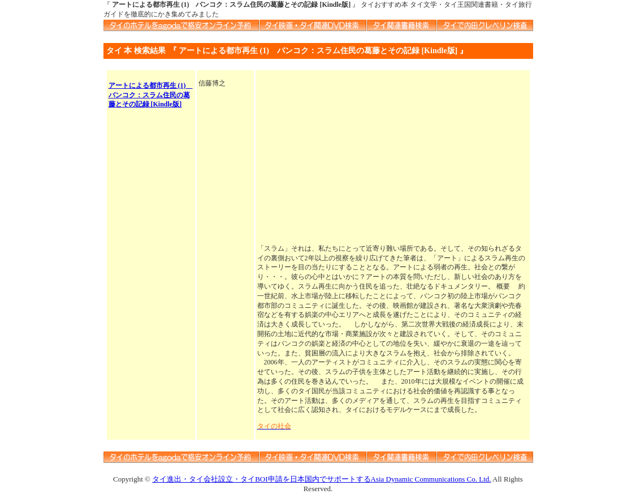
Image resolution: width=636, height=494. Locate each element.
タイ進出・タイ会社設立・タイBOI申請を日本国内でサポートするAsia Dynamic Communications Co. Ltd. (321, 479)
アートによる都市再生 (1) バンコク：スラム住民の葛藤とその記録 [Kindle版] (151, 95)
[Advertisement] (392, 158)
